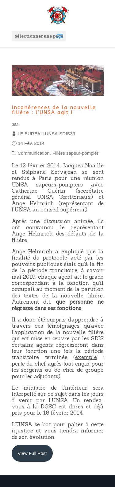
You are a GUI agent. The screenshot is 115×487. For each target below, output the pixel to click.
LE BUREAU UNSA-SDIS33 (46, 133)
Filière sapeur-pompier (75, 153)
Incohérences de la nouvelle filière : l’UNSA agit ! (54, 109)
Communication (34, 153)
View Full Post (32, 453)
